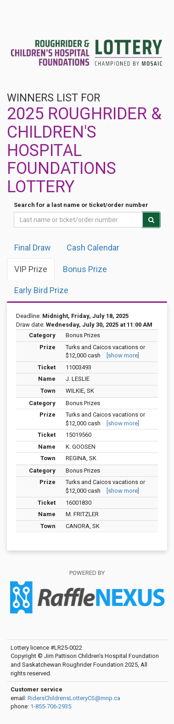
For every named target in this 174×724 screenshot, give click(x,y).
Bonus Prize (85, 269)
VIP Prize (30, 269)
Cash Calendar (93, 247)
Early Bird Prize (41, 290)
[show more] (123, 355)
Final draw (32, 247)
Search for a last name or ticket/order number (81, 204)
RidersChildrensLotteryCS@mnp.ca (74, 698)
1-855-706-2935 (50, 706)
